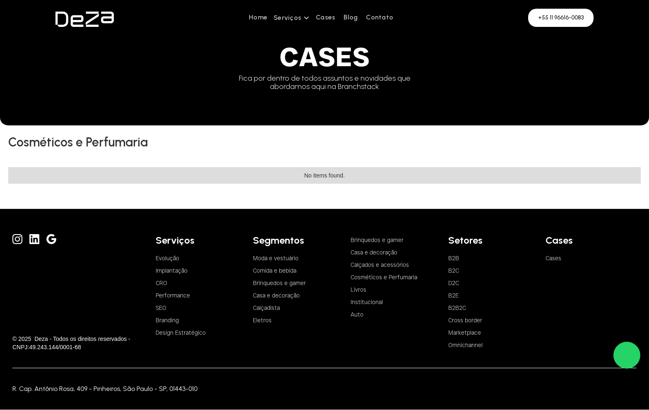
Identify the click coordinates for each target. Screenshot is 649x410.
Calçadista (266, 308)
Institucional (367, 302)
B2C (453, 270)
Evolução (167, 258)
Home (258, 17)
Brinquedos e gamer (279, 283)
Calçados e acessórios (380, 265)
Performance (173, 295)
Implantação (171, 270)
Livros (358, 289)
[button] (292, 18)
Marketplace (464, 332)
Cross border (465, 320)
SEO (161, 308)
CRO (161, 283)
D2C (453, 283)
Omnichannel (465, 345)
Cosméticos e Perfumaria (384, 277)
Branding (167, 320)
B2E (453, 295)
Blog (351, 17)
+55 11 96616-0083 (561, 17)
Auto (357, 314)
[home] (84, 17)
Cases (325, 17)
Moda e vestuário (275, 258)
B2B (453, 258)
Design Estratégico (181, 332)
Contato (379, 17)
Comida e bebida (274, 270)
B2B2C (457, 308)
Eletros (262, 320)
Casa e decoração (276, 295)
